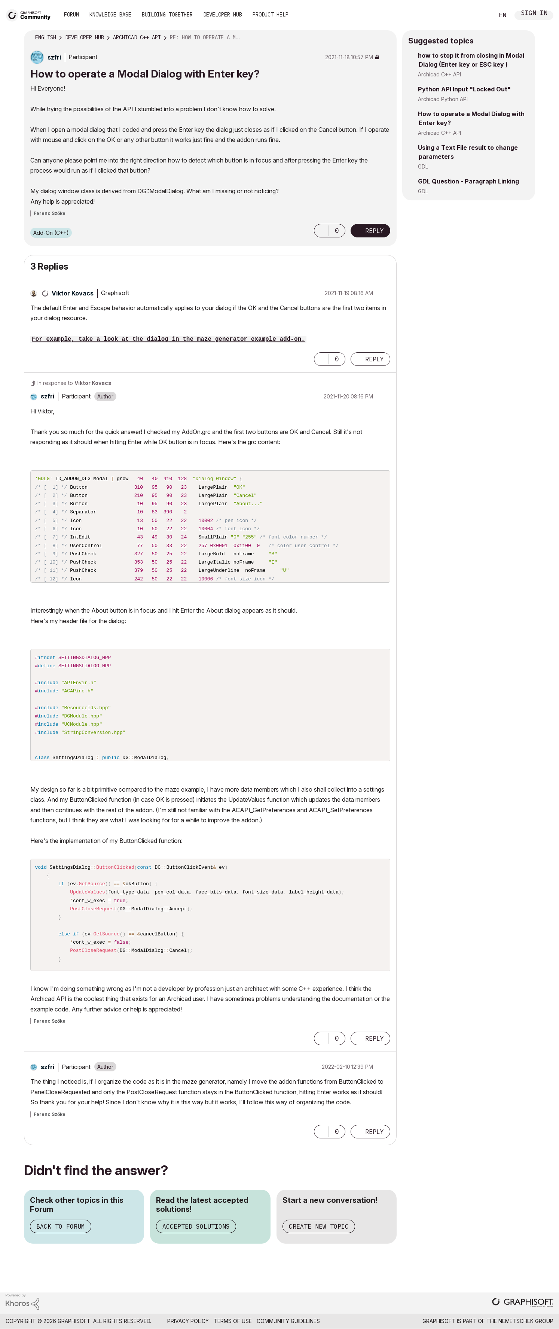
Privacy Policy (188, 1321)
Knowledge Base (110, 14)
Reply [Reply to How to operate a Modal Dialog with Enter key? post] (374, 230)
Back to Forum (60, 1226)
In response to (74, 383)
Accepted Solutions (196, 1226)
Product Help (270, 14)
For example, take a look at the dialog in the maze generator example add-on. (168, 339)
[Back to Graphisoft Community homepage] (31, 14)
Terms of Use (233, 1321)
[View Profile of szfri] (54, 57)
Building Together (167, 14)
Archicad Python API (443, 99)
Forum (71, 14)
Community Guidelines (288, 1321)
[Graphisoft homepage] (522, 1303)
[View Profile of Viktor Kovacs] (73, 293)
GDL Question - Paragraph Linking (468, 181)
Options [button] (386, 37)
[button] (321, 230)
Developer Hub (222, 14)
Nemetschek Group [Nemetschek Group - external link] (525, 1321)
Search (480, 15)
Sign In (534, 13)
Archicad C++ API (439, 74)
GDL (423, 166)
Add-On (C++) (51, 233)
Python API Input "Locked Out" (464, 89)
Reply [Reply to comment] (374, 359)
